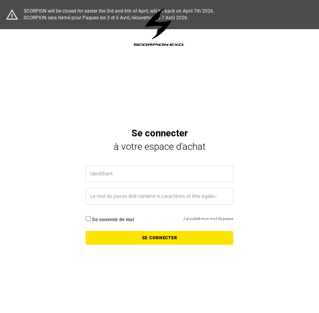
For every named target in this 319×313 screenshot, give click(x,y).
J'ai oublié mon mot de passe (208, 218)
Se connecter (159, 237)
